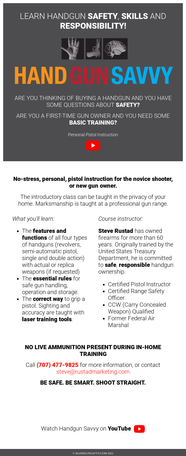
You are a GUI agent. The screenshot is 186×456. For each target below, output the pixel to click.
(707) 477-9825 (57, 365)
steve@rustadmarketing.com (93, 371)
